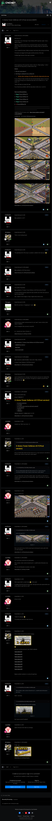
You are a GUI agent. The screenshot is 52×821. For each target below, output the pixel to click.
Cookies (32, 816)
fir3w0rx (7, 232)
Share (37, 24)
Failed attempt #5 (18, 661)
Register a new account (15, 786)
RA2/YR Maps (18, 25)
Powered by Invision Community (26, 818)
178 (8, 47)
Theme (20, 816)
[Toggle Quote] (16, 442)
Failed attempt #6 (18, 664)
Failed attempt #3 (18, 656)
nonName (10, 23)
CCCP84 (7, 319)
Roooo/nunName (32, 442)
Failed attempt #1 (18, 651)
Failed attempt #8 (18, 669)
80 (8, 314)
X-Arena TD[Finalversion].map (29, 116)
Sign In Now (36, 786)
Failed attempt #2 (18, 654)
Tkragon (7, 302)
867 (8, 244)
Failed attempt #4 (18, 659)
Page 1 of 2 (15, 30)
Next (7, 30)
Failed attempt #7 (18, 666)
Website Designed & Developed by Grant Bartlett (26, 809)
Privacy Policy (26, 816)
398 (8, 331)
